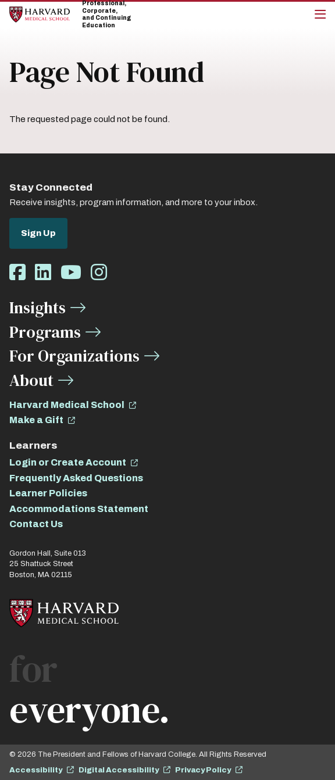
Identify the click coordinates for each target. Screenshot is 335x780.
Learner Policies (48, 493)
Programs (45, 332)
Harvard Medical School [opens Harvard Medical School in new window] (66, 405)
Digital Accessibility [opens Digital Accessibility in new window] (119, 770)
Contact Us (36, 524)
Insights (37, 307)
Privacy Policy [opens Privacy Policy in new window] (203, 770)
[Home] (39, 14)
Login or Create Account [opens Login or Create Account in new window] (67, 462)
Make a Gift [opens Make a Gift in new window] (36, 420)
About (31, 380)
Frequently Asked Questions (76, 478)
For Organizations (74, 356)
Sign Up (38, 233)
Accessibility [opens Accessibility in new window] (35, 770)
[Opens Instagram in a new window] (99, 273)
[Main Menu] (320, 14)
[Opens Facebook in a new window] (17, 273)
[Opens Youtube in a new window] (70, 273)
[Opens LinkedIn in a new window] (43, 273)
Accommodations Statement (78, 509)
